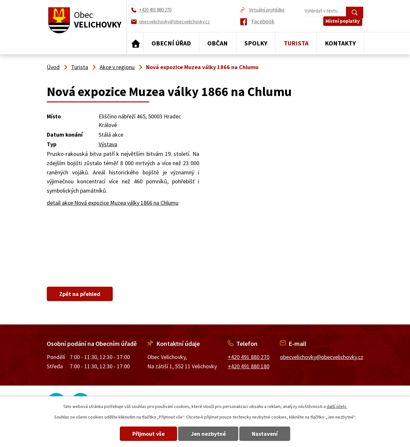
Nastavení (269, 433)
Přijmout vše (145, 433)
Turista (296, 43)
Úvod (135, 43)
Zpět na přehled (81, 294)
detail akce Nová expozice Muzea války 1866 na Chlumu (112, 202)
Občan (217, 43)
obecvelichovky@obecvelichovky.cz (321, 357)
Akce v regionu (117, 67)
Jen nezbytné (208, 433)
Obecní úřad (171, 43)
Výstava (108, 144)
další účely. (337, 406)
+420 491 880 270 (248, 357)
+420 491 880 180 (248, 366)
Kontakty (340, 43)
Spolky (255, 43)
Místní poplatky (344, 24)
